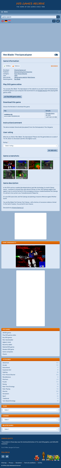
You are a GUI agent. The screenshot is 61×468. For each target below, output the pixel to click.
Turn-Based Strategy (30, 401)
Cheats (5, 354)
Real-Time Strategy (30, 387)
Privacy (11, 463)
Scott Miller (4, 447)
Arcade (30, 365)
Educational (30, 368)
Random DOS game (8, 349)
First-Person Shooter (20, 74)
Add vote (53, 150)
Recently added (7, 344)
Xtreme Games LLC (20, 70)
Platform (30, 379)
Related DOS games (8, 347)
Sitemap (4, 463)
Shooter (30, 391)
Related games (8, 425)
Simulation (30, 394)
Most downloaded (8, 340)
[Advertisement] (30, 36)
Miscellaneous (30, 377)
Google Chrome (42, 90)
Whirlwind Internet (15, 465)
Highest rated (7, 342)
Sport (30, 396)
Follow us (5, 452)
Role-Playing (30, 389)
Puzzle (30, 382)
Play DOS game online (13, 96)
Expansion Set (30, 370)
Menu (6, 12)
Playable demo (50, 113)
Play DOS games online (9, 335)
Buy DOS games (7, 337)
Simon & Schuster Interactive (23, 72)
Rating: (5, 142)
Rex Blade (17, 79)
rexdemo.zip (8, 114)
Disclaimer (19, 463)
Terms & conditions (30, 463)
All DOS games (7, 333)
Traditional (30, 398)
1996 (15, 75)
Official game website (20, 77)
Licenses (6, 416)
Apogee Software (14, 447)
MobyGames (31, 77)
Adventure (30, 363)
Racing (30, 384)
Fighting (30, 372)
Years (5, 406)
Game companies (8, 352)
